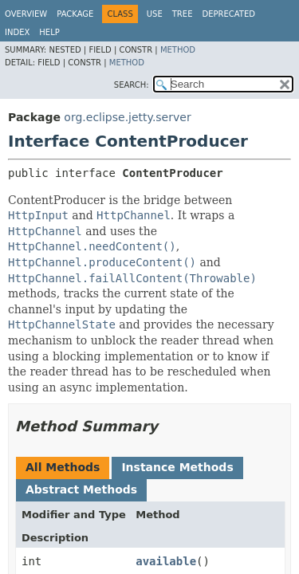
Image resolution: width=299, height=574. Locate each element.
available (166, 561)
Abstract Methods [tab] (81, 489)
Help (49, 32)
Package (75, 14)
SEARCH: (131, 85)
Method (177, 49)
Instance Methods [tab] (177, 467)
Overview (26, 14)
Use (155, 14)
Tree (182, 14)
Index (17, 32)
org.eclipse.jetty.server (127, 117)
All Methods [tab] (63, 467)
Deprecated (228, 14)
